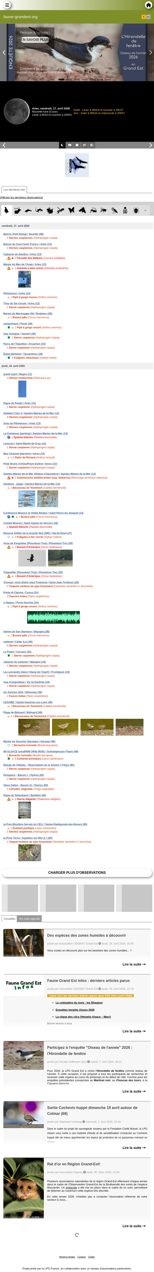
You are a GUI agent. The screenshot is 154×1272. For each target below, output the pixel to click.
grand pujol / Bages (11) (17, 374)
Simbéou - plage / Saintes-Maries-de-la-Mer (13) (31, 484)
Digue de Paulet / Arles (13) (19, 403)
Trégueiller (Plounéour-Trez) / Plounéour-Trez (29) (33, 572)
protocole (71, 1187)
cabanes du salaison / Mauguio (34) (24, 662)
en (148, 17)
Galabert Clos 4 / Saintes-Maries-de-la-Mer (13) (31, 413)
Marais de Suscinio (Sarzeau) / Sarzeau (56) (29, 741)
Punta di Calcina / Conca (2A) (21, 592)
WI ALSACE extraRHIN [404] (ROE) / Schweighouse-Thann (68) (40, 751)
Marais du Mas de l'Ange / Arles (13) (24, 264)
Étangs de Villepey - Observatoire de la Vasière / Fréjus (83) (38, 765)
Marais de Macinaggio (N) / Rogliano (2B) (27, 313)
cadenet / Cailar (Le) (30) (18, 641)
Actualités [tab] (9, 918)
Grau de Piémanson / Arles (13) (22, 423)
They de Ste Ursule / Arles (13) (21, 303)
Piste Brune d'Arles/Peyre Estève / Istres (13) (30, 463)
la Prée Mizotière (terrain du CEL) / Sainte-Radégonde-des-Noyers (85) (45, 824)
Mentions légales (67, 1257)
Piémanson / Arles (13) (16, 293)
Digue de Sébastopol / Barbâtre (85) (24, 795)
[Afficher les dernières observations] (21, 197)
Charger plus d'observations (77, 872)
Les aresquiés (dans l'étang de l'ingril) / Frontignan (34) (36, 672)
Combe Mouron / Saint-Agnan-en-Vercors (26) (30, 523)
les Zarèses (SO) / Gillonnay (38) (22, 692)
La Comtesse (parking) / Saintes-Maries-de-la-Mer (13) (35, 433)
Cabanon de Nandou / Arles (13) (22, 254)
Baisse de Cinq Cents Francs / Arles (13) (27, 244)
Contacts (81, 1257)
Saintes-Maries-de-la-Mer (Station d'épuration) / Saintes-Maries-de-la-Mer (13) (49, 473)
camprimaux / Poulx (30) (17, 323)
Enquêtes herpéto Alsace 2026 (75, 1009)
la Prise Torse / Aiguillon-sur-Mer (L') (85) (27, 838)
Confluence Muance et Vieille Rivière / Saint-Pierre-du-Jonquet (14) (43, 513)
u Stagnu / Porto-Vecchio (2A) (21, 602)
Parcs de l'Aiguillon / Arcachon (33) (24, 343)
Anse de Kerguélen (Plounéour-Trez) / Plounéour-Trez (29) (38, 543)
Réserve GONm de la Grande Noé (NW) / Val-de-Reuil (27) (37, 533)
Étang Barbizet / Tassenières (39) (23, 354)
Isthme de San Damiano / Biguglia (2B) (26, 631)
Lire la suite (134, 964)
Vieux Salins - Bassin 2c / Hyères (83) (25, 785)
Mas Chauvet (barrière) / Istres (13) (24, 453)
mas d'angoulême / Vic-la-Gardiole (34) (26, 682)
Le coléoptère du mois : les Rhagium (79, 1002)
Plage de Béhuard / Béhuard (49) (22, 712)
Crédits (91, 1257)
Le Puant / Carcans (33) (17, 651)
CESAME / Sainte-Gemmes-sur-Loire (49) (27, 702)
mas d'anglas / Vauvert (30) (19, 333)
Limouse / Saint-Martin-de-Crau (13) (24, 443)
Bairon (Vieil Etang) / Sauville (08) (23, 234)
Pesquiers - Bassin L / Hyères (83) (23, 775)
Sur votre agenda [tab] (29, 918)
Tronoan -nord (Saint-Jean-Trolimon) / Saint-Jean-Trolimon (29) (41, 582)
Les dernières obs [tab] (14, 189)
